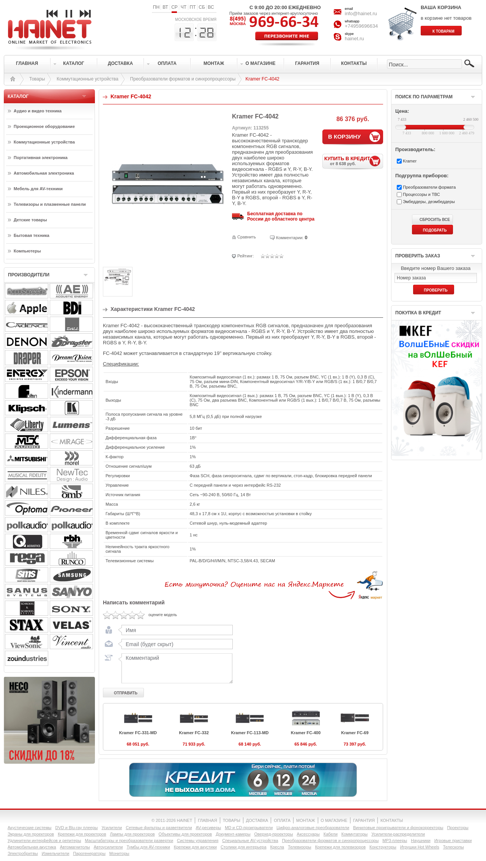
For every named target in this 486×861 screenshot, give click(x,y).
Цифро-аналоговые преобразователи (312, 827)
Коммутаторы (354, 834)
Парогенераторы (89, 853)
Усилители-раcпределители (398, 834)
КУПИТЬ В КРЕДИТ (353, 161)
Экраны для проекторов (31, 834)
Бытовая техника (31, 235)
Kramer (410, 161)
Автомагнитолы (75, 847)
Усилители (111, 827)
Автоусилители (108, 847)
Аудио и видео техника (38, 111)
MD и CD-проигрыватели (249, 827)
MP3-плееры (394, 840)
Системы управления (197, 840)
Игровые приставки (453, 840)
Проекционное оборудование (44, 126)
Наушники (420, 840)
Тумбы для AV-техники (148, 847)
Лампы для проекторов (132, 834)
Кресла (277, 847)
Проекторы (457, 827)
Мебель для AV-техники (38, 188)
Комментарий (175, 668)
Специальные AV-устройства (250, 840)
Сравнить (246, 237)
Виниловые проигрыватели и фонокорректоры (398, 827)
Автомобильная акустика (32, 847)
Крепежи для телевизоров (340, 847)
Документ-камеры (233, 834)
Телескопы (453, 847)
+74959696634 (361, 26)
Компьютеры (27, 251)
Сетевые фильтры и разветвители (159, 827)
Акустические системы (29, 827)
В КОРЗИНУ (344, 136)
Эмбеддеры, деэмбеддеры (429, 201)
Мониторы (119, 853)
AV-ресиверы (208, 827)
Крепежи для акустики (195, 847)
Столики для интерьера (244, 847)
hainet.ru (354, 38)
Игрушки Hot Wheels (419, 847)
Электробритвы (23, 853)
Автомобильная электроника (44, 173)
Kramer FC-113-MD (249, 732)
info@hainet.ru (361, 13)
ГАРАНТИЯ (364, 820)
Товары (37, 79)
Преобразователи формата (429, 187)
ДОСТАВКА (257, 820)
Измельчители (55, 853)
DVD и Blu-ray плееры (76, 827)
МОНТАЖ (305, 820)
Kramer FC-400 (305, 732)
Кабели (330, 834)
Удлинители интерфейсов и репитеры (44, 840)
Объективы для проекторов (185, 834)
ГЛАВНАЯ (207, 820)
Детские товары (30, 220)
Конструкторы (382, 847)
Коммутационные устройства (87, 79)
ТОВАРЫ (231, 820)
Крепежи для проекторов (82, 834)
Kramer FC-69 (354, 732)
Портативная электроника (41, 157)
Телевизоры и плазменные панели (50, 204)
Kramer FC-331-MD (138, 732)
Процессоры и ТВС (421, 194)
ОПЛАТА (282, 820)
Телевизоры (299, 847)
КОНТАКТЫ (391, 820)
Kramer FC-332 (194, 732)
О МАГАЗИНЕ (334, 820)
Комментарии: (289, 237)
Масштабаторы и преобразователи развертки (129, 840)
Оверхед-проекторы (273, 834)
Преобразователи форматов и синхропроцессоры (183, 79)
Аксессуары (308, 834)
